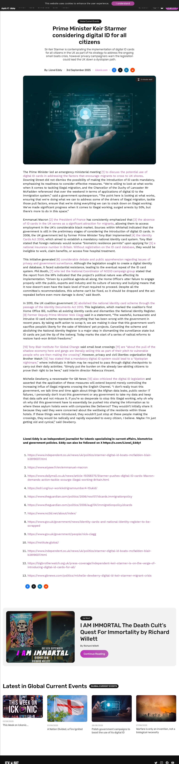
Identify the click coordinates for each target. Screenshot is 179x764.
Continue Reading (94, 653)
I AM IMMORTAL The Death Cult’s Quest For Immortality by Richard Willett (124, 632)
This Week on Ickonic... (16, 725)
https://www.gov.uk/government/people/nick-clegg (62, 534)
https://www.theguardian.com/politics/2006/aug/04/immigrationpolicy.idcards (80, 505)
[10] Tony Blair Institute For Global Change (51, 347)
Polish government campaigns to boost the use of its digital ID (111, 731)
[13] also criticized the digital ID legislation (116, 378)
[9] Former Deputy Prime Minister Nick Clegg (53, 315)
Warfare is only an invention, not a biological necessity (155, 730)
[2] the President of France (67, 219)
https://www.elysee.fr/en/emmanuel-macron (58, 467)
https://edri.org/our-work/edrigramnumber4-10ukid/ (62, 488)
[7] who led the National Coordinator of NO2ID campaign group (92, 271)
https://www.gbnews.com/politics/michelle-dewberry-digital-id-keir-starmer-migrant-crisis (90, 575)
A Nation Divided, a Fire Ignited (65, 729)
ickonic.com (101, 70)
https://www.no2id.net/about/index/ (52, 513)
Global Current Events (89, 21)
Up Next (86, 618)
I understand (123, 3)
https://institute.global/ (43, 542)
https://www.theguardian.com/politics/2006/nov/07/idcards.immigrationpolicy (80, 496)
